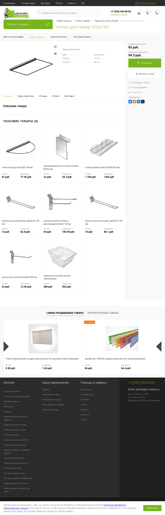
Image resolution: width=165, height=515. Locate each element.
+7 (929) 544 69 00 (121, 11)
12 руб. (115, 368)
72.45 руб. (26, 286)
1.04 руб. (35, 368)
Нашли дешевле (137, 87)
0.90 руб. (11, 368)
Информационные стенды (15, 425)
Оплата (59, 3)
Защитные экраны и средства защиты (17, 451)
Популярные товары (51, 394)
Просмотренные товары (103, 313)
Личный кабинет (147, 3)
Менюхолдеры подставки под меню (17, 490)
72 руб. (11, 233)
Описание (7, 96)
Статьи (84, 420)
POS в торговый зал (12, 468)
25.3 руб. (67, 177)
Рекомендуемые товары (53, 404)
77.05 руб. (26, 177)
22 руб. (53, 178)
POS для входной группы (14, 473)
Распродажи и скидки (51, 399)
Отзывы (43, 96)
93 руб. (53, 233)
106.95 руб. (68, 231)
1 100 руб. (94, 178)
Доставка (45, 3)
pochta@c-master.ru (147, 389)
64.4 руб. (87, 368)
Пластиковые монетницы (15, 445)
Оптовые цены (28, 3)
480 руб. (53, 288)
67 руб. (11, 178)
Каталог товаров (28, 24)
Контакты (85, 415)
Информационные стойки (15, 430)
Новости (72, 3)
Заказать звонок (119, 14)
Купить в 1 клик (145, 74)
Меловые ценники (12, 401)
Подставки (8, 406)
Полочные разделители (14, 458)
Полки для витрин (11, 435)
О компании (9, 3)
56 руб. (62, 368)
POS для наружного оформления (18, 478)
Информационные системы (16, 483)
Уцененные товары (50, 410)
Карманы (8, 411)
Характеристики (25, 96)
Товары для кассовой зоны (16, 463)
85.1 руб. (109, 231)
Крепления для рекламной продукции (15, 418)
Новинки (46, 389)
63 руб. (11, 288)
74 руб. (94, 233)
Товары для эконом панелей (16, 440)
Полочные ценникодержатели (17, 396)
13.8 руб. (140, 368)
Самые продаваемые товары (65, 313)
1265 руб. (109, 177)
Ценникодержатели (12, 391)
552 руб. (66, 286)
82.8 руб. (26, 231)
